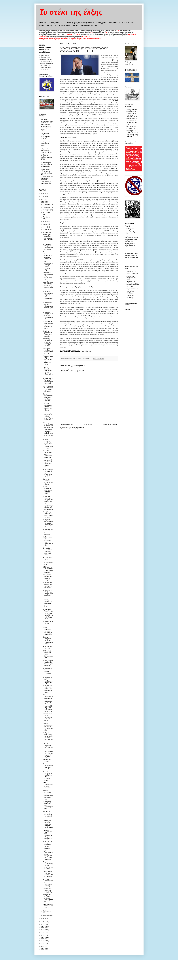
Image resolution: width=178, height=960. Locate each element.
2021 (43, 921)
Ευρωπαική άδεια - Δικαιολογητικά (132, 110)
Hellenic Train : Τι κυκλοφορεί (48, 610)
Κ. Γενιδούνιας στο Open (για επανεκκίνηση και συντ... (48, 350)
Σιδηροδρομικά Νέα (133, 284)
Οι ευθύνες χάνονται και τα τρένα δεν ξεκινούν (47, 333)
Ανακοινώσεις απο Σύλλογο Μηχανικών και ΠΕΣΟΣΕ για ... (48, 276)
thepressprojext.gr (132, 289)
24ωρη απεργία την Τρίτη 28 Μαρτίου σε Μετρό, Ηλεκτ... (47, 463)
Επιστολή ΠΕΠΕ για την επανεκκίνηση (48, 623)
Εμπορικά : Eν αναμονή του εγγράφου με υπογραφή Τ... (48, 585)
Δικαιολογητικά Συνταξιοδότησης (132, 121)
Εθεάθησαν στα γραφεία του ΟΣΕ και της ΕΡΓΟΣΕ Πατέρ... (47, 490)
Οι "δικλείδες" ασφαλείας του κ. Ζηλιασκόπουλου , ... (48, 654)
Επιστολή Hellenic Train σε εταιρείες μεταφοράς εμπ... (48, 603)
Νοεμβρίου (46, 207)
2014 (43, 941)
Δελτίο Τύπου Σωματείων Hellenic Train (48, 890)
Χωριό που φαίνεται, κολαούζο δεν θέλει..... (48, 481)
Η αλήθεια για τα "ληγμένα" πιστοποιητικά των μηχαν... (48, 381)
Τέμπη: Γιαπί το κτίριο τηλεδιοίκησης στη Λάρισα (48, 680)
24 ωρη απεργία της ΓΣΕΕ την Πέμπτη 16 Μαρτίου (48, 754)
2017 (43, 932)
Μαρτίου (46, 232)
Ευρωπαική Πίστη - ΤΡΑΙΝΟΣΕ (132, 135)
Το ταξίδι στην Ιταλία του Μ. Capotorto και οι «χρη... (48, 514)
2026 (43, 194)
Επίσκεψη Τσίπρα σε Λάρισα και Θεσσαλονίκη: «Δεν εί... (48, 640)
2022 (43, 919)
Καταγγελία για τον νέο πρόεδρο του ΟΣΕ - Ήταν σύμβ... (47, 717)
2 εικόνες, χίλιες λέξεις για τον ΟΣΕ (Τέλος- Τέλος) (48, 616)
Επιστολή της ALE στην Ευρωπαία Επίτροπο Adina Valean (48, 824)
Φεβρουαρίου (47, 911)
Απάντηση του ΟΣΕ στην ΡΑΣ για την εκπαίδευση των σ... (47, 689)
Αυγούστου (46, 217)
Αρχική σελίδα (88, 424)
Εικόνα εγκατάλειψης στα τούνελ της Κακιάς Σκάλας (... (48, 397)
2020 (43, 924)
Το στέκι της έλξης (70, 11)
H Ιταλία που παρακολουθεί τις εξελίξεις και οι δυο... (48, 766)
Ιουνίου (45, 224)
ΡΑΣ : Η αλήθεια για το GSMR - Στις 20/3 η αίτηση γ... (48, 388)
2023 (43, 202)
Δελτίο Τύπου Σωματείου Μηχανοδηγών (48, 746)
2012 (43, 946)
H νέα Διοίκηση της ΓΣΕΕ (47, 647)
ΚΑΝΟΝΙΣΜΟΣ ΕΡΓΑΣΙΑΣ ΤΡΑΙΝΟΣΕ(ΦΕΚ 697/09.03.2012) (132, 116)
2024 (43, 199)
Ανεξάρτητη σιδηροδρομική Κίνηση (131, 277)
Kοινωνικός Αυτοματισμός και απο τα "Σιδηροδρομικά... (48, 727)
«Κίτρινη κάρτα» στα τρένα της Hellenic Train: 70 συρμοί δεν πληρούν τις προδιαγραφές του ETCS (46, 154)
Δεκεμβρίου (47, 204)
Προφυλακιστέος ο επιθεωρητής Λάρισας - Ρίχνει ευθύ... (48, 255)
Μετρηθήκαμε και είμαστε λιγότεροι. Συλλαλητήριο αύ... (48, 898)
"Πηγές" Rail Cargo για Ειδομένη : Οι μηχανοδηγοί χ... (48, 500)
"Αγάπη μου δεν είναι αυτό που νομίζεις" (46, 143)
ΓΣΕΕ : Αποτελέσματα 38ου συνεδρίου (48, 785)
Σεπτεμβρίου (47, 212)
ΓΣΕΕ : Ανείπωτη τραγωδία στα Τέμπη (48, 905)
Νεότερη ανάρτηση (66, 424)
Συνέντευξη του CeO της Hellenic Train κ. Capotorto (48, 874)
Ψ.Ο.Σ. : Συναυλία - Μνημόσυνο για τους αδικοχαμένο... (48, 371)
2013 (43, 943)
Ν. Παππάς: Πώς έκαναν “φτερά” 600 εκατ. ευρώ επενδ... (47, 551)
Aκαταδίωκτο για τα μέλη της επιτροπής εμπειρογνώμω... (48, 285)
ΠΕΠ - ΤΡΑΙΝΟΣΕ (132, 273)
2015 (43, 938)
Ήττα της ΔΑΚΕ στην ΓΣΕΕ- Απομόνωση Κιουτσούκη (47, 708)
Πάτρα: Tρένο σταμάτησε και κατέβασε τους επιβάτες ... (48, 238)
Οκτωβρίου (46, 210)
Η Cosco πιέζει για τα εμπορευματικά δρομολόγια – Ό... (48, 561)
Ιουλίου (45, 221)
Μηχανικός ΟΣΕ (131, 282)
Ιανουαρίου (46, 915)
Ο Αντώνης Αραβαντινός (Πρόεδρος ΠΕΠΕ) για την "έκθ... (47, 342)
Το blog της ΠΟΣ (132, 271)
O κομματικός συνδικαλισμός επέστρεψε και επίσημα (45, 135)
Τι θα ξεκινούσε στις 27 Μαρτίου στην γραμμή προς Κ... (48, 306)
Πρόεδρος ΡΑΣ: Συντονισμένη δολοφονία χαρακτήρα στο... (48, 671)
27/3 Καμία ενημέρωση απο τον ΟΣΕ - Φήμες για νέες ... (48, 407)
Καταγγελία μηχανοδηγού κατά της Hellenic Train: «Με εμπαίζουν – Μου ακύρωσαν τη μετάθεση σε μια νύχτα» (47, 124)
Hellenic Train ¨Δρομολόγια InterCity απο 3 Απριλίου (48, 246)
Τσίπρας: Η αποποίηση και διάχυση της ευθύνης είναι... (47, 814)
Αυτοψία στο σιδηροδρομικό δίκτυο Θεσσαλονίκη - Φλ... (48, 315)
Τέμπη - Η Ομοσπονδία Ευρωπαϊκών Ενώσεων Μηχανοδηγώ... (48, 737)
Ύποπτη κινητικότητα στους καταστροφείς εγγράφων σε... (48, 795)
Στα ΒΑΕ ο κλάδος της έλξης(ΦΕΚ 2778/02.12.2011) (132, 130)
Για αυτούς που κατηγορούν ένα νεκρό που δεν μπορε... (47, 845)
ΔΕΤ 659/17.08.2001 (131, 125)
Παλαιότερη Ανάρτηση (110, 424)
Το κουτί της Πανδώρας (130, 292)
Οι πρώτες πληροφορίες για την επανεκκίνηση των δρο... (48, 865)
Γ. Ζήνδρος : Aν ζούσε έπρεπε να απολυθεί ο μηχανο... (48, 569)
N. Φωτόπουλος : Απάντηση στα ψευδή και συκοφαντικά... (48, 594)
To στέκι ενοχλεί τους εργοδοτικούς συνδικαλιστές (46, 164)
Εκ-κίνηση (130, 297)
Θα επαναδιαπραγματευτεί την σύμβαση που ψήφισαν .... (48, 426)
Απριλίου (46, 229)
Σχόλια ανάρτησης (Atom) (77, 427)
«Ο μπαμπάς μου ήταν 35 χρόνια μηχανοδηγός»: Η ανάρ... (48, 416)
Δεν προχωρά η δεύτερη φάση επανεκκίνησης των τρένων (48, 434)
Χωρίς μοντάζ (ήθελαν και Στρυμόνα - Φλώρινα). (47, 577)
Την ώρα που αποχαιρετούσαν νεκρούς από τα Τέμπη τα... (48, 523)
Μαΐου (45, 227)
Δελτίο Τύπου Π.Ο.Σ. (47, 760)
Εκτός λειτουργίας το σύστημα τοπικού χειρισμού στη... (48, 266)
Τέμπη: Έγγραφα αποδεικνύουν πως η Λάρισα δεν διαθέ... (48, 663)
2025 (43, 196)
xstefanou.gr (130, 295)
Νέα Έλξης (130, 286)
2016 (43, 935)
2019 (43, 927)
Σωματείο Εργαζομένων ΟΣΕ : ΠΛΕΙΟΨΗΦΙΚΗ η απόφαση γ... (48, 834)
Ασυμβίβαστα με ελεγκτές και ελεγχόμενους (48, 507)
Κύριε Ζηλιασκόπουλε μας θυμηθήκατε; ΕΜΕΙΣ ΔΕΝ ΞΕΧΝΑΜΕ (48, 855)
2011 (43, 949)
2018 (43, 930)
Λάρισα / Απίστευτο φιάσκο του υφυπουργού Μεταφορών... (48, 631)
